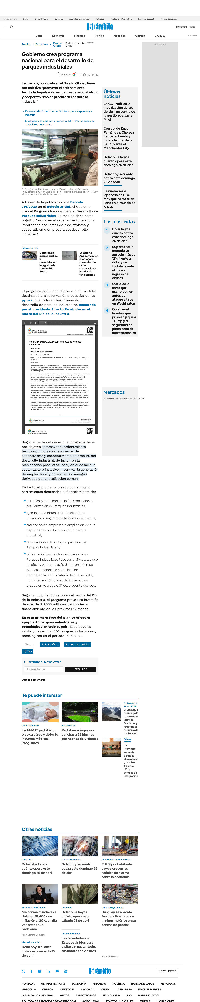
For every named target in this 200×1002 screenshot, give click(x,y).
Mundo (106, 989)
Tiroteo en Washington (121, 19)
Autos (64, 995)
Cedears (139, 399)
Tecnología (111, 995)
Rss (129, 995)
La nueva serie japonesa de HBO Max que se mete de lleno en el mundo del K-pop (120, 199)
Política (99, 35)
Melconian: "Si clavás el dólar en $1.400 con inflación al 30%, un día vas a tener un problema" (39, 920)
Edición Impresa (149, 989)
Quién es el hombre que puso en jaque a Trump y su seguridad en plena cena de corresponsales (124, 321)
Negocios (120, 35)
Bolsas (117, 399)
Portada (28, 983)
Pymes (27, 651)
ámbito (26, 44)
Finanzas (79, 35)
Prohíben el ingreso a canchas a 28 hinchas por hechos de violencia (80, 734)
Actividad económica (79, 19)
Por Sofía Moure (110, 956)
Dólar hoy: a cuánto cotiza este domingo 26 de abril (119, 178)
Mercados (168, 983)
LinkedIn (48, 971)
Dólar (25, 19)
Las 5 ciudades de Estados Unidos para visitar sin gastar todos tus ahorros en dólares (79, 944)
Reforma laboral (146, 19)
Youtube (57, 971)
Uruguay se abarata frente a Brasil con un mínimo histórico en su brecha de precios (119, 918)
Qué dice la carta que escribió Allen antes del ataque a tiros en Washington (123, 294)
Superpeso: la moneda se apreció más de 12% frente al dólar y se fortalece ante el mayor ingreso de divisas (124, 262)
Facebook (31, 971)
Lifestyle (67, 989)
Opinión (140, 35)
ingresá (192, 27)
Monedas (108, 399)
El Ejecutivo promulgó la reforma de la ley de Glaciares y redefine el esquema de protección (131, 721)
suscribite (181, 27)
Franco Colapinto (168, 19)
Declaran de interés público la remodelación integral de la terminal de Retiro (48, 262)
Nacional (87, 989)
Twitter (23, 971)
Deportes (125, 989)
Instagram (39, 971)
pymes (27, 300)
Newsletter (192, 35)
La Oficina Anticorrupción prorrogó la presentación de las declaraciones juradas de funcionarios (88, 263)
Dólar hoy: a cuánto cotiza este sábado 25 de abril (38, 951)
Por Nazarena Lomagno (34, 934)
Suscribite (81, 669)
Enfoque (59, 19)
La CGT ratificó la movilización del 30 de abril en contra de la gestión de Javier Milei (119, 111)
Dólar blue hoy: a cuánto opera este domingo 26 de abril (119, 161)
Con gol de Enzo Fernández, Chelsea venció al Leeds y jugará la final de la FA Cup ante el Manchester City (119, 138)
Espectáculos (86, 995)
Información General (38, 995)
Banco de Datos (142, 983)
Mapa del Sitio (148, 995)
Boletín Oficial (57, 44)
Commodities (128, 399)
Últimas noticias (53, 983)
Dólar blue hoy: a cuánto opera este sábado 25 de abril (76, 916)
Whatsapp (65, 971)
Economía (58, 35)
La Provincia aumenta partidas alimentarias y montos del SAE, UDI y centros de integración (131, 761)
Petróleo (100, 19)
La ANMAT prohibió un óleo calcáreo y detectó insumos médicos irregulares (40, 736)
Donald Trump (41, 19)
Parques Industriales (39, 216)
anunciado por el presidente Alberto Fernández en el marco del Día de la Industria (59, 309)
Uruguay (160, 35)
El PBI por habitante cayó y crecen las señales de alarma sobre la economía (117, 870)
